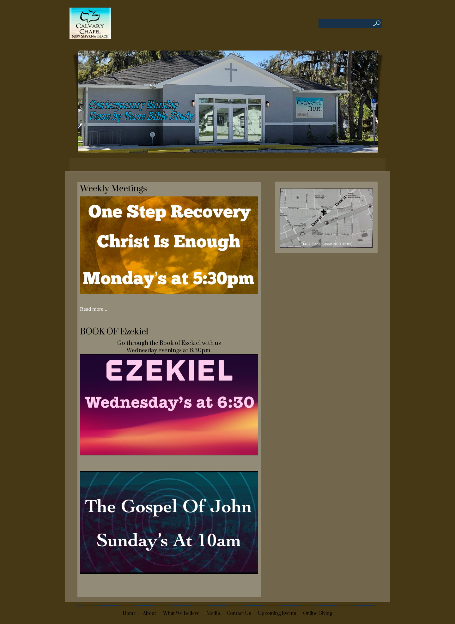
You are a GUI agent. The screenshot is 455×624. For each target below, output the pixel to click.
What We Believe (181, 613)
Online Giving (317, 613)
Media (213, 613)
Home (129, 613)
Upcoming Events (277, 613)
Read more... (93, 309)
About (149, 613)
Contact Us (239, 613)
